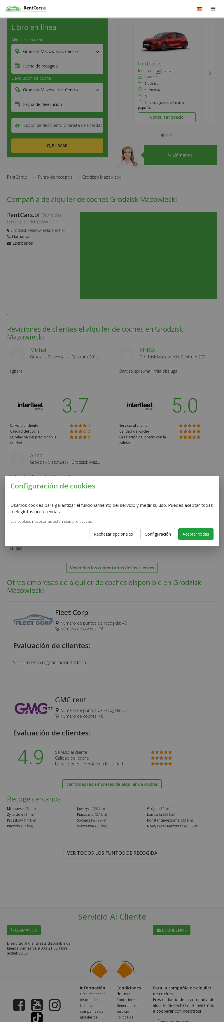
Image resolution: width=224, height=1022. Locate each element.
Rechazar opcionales (113, 534)
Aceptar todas (196, 534)
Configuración (158, 534)
